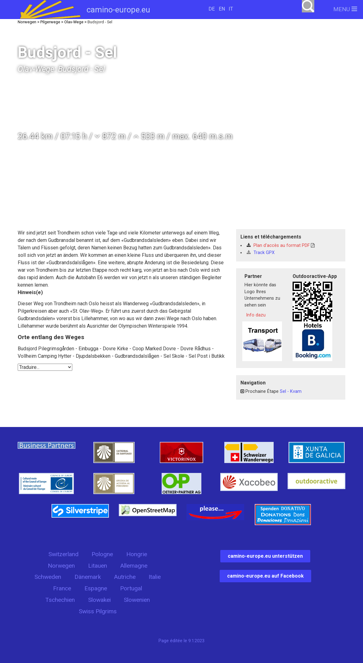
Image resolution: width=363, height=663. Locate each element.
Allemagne (133, 565)
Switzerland (63, 554)
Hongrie (136, 554)
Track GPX (261, 252)
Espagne (95, 588)
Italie (155, 576)
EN (222, 9)
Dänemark (87, 576)
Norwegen (61, 565)
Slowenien (137, 599)
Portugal (131, 588)
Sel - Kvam (291, 391)
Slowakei (99, 599)
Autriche (125, 576)
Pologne (102, 554)
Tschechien (60, 599)
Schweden (47, 576)
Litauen (97, 565)
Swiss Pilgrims (98, 611)
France (62, 588)
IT (231, 9)
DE (211, 9)
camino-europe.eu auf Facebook (265, 576)
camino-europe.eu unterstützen (265, 556)
